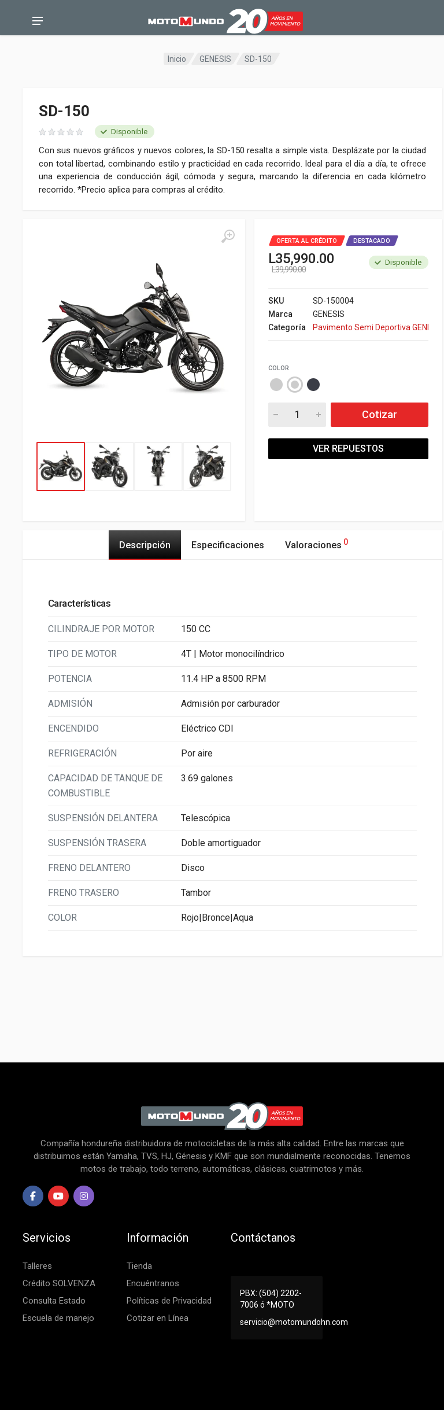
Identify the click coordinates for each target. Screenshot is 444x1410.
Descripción (145, 545)
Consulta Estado (54, 1300)
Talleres (37, 1266)
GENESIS (215, 59)
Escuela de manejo (58, 1318)
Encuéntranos (153, 1283)
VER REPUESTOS (348, 448)
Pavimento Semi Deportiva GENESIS (370, 327)
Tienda (139, 1266)
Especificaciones (227, 545)
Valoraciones (316, 543)
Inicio (177, 59)
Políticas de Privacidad (169, 1300)
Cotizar (379, 414)
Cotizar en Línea (157, 1318)
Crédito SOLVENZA (59, 1283)
